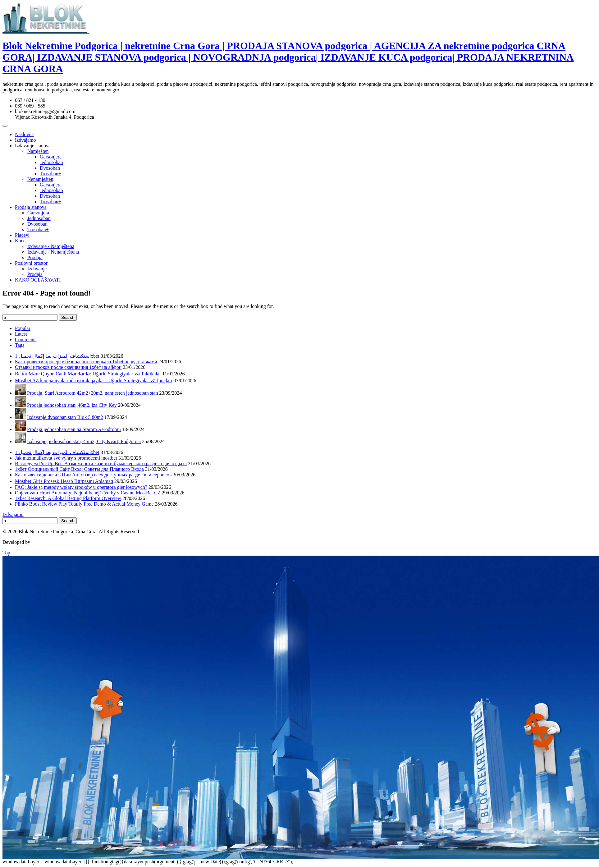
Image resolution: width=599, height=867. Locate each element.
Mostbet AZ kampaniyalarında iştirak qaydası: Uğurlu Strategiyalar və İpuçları (93, 380)
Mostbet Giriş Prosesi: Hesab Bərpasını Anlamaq (64, 481)
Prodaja (35, 257)
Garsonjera (51, 156)
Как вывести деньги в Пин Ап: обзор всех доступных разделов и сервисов (93, 474)
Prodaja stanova (31, 207)
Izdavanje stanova (33, 145)
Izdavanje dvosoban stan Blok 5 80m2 (65, 417)
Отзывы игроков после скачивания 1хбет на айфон (68, 367)
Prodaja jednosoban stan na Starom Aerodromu (74, 429)
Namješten (37, 151)
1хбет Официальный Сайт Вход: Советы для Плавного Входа (79, 469)
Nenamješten (40, 179)
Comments (25, 339)
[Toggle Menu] (4, 126)
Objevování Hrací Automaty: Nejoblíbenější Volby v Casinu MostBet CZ (88, 492)
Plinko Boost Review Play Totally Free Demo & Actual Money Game (84, 504)
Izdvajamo (25, 140)
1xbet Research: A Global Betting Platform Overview (68, 498)
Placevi (22, 235)
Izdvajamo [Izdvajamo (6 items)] (13, 514)
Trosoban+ (50, 173)
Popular (22, 328)
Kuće (20, 240)
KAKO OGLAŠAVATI (38, 279)
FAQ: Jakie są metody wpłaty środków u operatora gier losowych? (81, 487)
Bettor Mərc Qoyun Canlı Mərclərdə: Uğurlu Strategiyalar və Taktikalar (88, 373)
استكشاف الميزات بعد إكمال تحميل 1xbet (57, 356)
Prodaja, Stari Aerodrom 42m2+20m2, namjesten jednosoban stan (92, 393)
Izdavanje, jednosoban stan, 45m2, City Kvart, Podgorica (84, 441)
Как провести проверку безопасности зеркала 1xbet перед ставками (86, 361)
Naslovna (24, 134)
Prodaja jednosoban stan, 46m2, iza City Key (72, 405)
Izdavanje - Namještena (50, 246)
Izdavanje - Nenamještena (53, 252)
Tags (19, 345)
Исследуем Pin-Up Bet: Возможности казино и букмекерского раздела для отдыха (101, 463)
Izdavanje (37, 268)
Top (6, 552)
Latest (21, 334)
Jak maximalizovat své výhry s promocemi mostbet (66, 458)
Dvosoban (50, 168)
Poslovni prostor (31, 263)
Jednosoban (51, 162)
